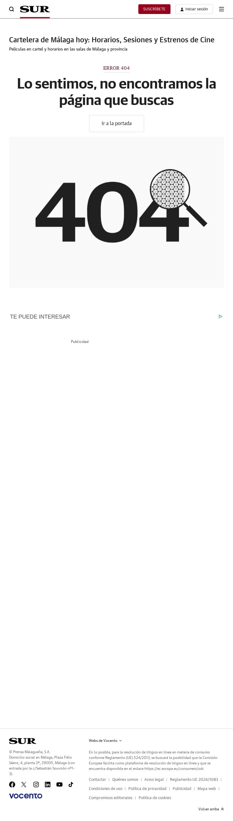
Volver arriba (211, 809)
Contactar (97, 780)
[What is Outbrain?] (220, 317)
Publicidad (182, 789)
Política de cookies (155, 798)
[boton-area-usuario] (194, 9)
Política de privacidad (147, 789)
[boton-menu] (221, 9)
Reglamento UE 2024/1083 (194, 780)
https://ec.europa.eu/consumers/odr (173, 768)
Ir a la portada (117, 123)
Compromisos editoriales (111, 798)
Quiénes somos (125, 780)
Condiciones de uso (105, 789)
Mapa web (207, 789)
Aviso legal (154, 780)
